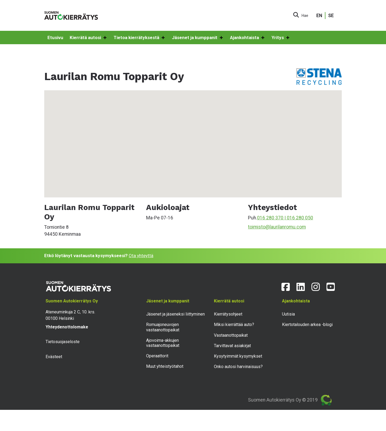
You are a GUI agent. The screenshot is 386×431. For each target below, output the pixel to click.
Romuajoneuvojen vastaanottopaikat (162, 327)
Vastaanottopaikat (231, 335)
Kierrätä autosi (88, 37)
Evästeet (54, 356)
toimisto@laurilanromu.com (277, 227)
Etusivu (55, 37)
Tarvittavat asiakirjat (232, 345)
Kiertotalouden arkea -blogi (307, 324)
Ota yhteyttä (141, 255)
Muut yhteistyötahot (164, 366)
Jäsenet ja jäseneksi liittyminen (175, 314)
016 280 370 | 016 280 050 (285, 217)
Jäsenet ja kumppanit (198, 37)
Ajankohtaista (247, 37)
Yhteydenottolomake (67, 326)
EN (319, 15)
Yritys (281, 37)
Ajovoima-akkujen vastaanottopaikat (162, 343)
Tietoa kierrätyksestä (139, 37)
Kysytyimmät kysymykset (238, 356)
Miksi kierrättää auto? (234, 324)
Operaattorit (157, 355)
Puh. (252, 217)
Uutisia (288, 314)
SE (331, 15)
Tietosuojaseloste (63, 341)
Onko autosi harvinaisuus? (238, 366)
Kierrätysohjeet (228, 314)
